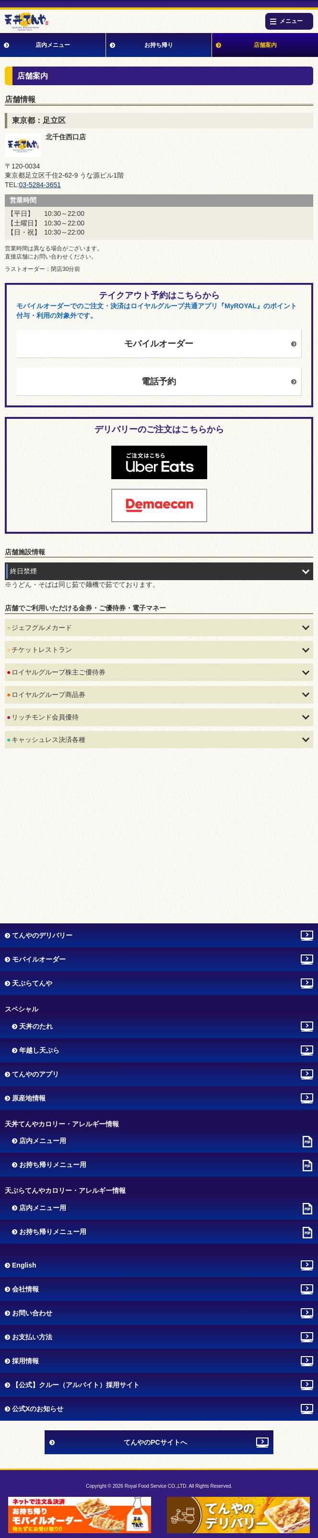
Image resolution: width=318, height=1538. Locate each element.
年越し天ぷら (39, 1050)
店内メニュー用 (42, 1141)
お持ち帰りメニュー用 (52, 1164)
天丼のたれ (36, 1026)
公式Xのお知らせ (37, 1409)
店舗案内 (265, 45)
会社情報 (25, 1289)
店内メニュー (52, 45)
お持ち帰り (158, 45)
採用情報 (25, 1361)
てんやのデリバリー (42, 935)
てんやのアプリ (35, 1074)
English (24, 1265)
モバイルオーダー (158, 343)
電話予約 (158, 381)
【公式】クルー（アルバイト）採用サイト (76, 1385)
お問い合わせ (32, 1313)
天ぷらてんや (32, 983)
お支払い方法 (32, 1337)
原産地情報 (29, 1098)
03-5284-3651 (40, 185)
